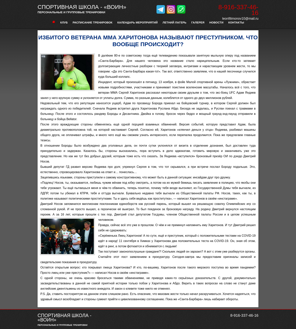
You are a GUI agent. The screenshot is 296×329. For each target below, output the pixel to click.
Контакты (236, 22)
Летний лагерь (174, 22)
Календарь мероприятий (137, 22)
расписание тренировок (93, 22)
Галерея (197, 22)
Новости (216, 22)
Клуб (64, 22)
